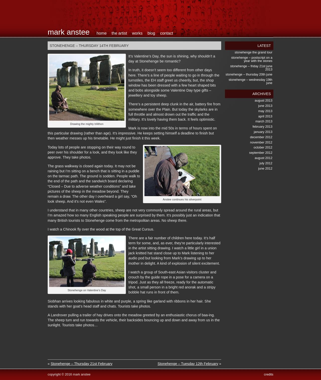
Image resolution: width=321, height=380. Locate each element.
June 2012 (265, 168)
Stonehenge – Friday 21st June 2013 (251, 67)
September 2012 (260, 153)
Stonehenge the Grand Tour (253, 52)
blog (151, 33)
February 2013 (262, 126)
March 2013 (263, 121)
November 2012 (261, 142)
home (102, 33)
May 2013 (265, 111)
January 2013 (263, 132)
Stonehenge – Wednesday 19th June (250, 81)
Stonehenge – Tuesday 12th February (187, 364)
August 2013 (263, 100)
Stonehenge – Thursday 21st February (81, 364)
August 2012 (263, 158)
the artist (119, 33)
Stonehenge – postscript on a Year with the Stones (251, 59)
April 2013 (265, 116)
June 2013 (265, 106)
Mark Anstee (69, 32)
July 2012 (266, 163)
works (137, 33)
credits (268, 374)
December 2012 (261, 137)
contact (166, 33)
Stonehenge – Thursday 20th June (249, 74)
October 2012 (263, 147)
